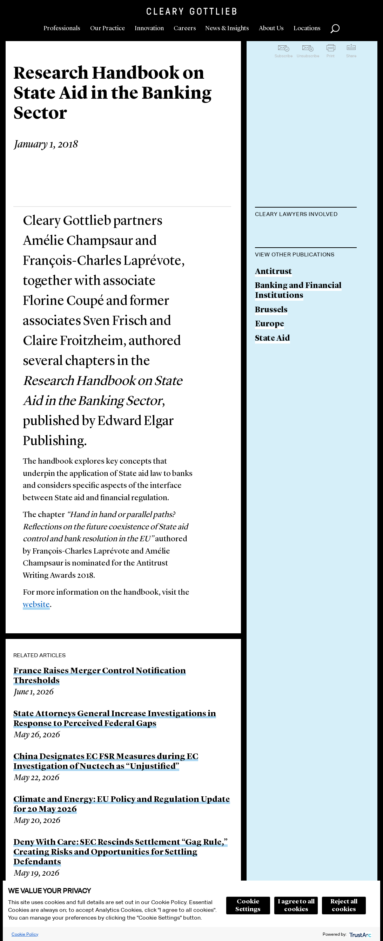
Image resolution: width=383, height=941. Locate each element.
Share (351, 55)
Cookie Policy (25, 934)
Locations (307, 28)
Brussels (271, 395)
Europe (269, 409)
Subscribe (284, 55)
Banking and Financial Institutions (298, 376)
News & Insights (227, 28)
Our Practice (107, 28)
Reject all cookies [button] (343, 905)
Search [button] (335, 28)
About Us (271, 28)
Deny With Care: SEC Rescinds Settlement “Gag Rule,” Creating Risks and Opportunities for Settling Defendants (120, 852)
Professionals (61, 28)
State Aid (272, 423)
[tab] (306, 215)
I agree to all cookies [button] (296, 905)
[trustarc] (360, 934)
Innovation (149, 28)
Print (331, 55)
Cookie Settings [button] (248, 905)
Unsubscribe (308, 55)
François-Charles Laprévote (288, 237)
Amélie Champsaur (292, 281)
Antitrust (273, 357)
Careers (185, 28)
